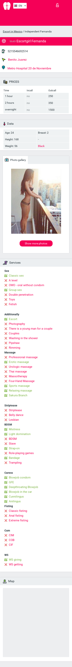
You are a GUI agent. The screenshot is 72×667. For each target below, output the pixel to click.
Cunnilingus (16, 496)
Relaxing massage (20, 390)
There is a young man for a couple (30, 328)
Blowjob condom (20, 477)
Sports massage (19, 386)
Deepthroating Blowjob (23, 487)
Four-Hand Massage (22, 381)
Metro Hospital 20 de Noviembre (26, 67)
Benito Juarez (14, 60)
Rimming (14, 347)
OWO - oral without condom (26, 285)
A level (13, 280)
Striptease (15, 410)
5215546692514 (18, 51)
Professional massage (23, 357)
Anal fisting (16, 515)
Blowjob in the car (20, 492)
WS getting (16, 564)
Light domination (20, 434)
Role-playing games (21, 453)
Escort (13, 319)
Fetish (13, 304)
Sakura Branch (18, 395)
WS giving (15, 559)
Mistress (14, 429)
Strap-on (14, 448)
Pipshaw (14, 343)
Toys (12, 299)
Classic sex (16, 275)
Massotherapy (18, 376)
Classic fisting (18, 511)
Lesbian (14, 419)
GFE (11, 482)
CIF (11, 545)
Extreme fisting (18, 520)
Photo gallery (15, 159)
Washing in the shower (23, 338)
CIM (11, 535)
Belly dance (16, 415)
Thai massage (18, 371)
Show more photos (36, 243)
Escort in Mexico (12, 31)
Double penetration (21, 294)
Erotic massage (19, 362)
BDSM (13, 439)
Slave (12, 443)
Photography (17, 324)
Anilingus (15, 501)
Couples (14, 333)
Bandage (14, 458)
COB (11, 540)
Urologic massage (20, 366)
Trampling (15, 462)
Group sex (15, 290)
